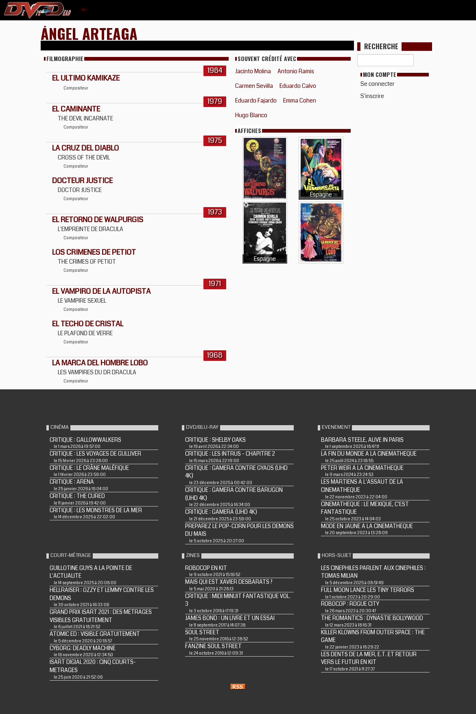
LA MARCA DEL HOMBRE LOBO (100, 363)
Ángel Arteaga (89, 33)
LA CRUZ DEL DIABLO (85, 148)
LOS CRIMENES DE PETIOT (94, 252)
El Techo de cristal (87, 324)
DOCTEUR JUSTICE (82, 180)
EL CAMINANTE (76, 109)
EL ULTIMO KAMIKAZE (86, 78)
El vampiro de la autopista (101, 291)
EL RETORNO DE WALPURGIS (97, 219)
